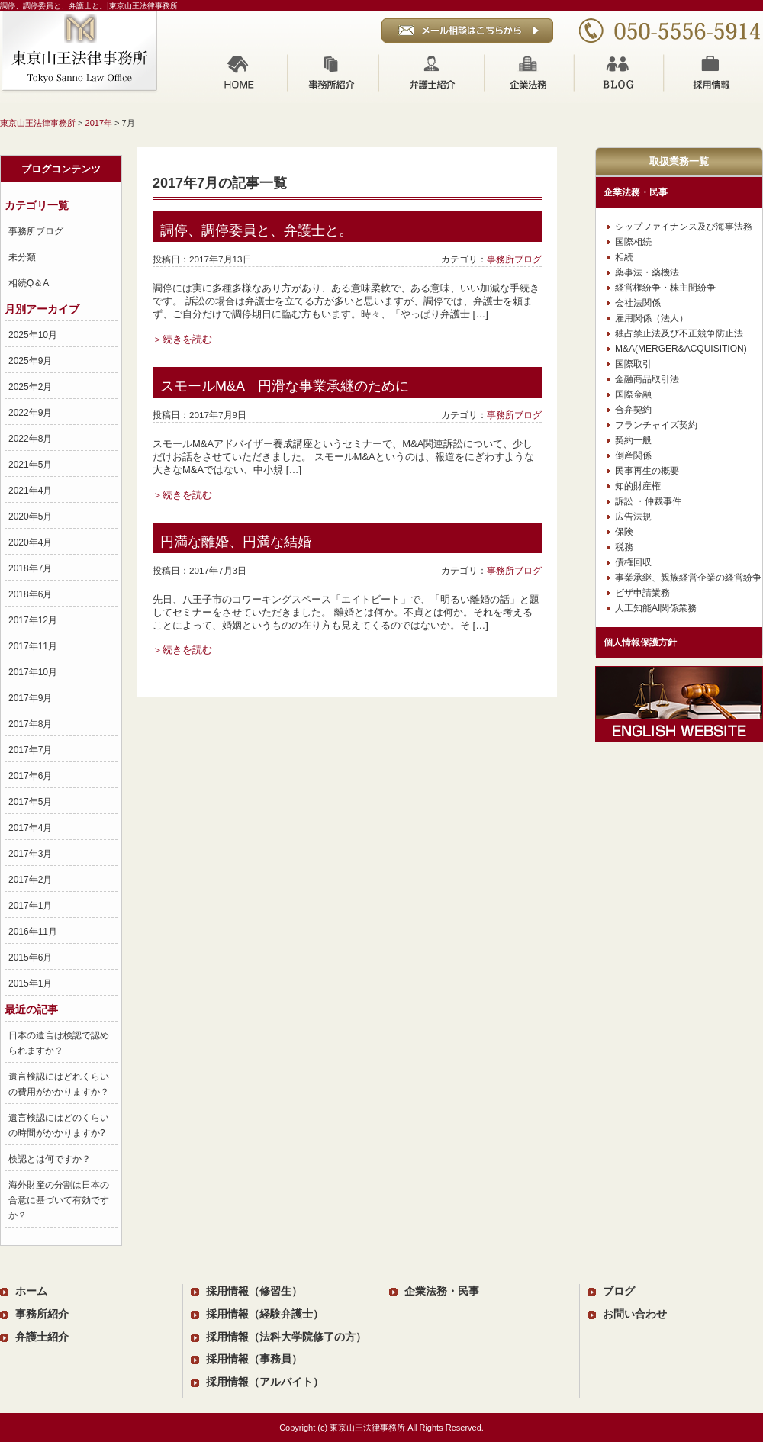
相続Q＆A (28, 283)
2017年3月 (30, 853)
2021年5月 (30, 464)
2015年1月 (30, 983)
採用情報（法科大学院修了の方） (286, 1337)
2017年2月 (30, 879)
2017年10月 (32, 672)
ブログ (619, 72)
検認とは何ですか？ (49, 1159)
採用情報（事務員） (254, 1359)
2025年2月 (30, 386)
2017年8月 (30, 724)
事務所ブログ (35, 231)
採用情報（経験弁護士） (265, 1314)
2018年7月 (30, 568)
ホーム (239, 72)
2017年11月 (32, 646)
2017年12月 (32, 620)
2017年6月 (30, 776)
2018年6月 (30, 594)
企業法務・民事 (636, 192)
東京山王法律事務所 (38, 122)
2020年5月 (30, 516)
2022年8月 (30, 438)
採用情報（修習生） (254, 1291)
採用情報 (714, 72)
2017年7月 (30, 750)
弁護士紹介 (431, 72)
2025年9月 (30, 361)
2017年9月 (30, 698)
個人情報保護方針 (640, 642)
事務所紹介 (333, 72)
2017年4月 (30, 827)
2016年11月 (32, 931)
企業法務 (529, 72)
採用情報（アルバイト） (265, 1382)
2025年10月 (32, 335)
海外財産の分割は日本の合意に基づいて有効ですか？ (58, 1200)
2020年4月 (30, 542)
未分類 (22, 257)
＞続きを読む (182, 339)
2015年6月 (30, 957)
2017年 (98, 122)
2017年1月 (30, 905)
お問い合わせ (635, 1314)
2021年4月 (30, 490)
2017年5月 (30, 802)
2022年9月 (30, 412)
